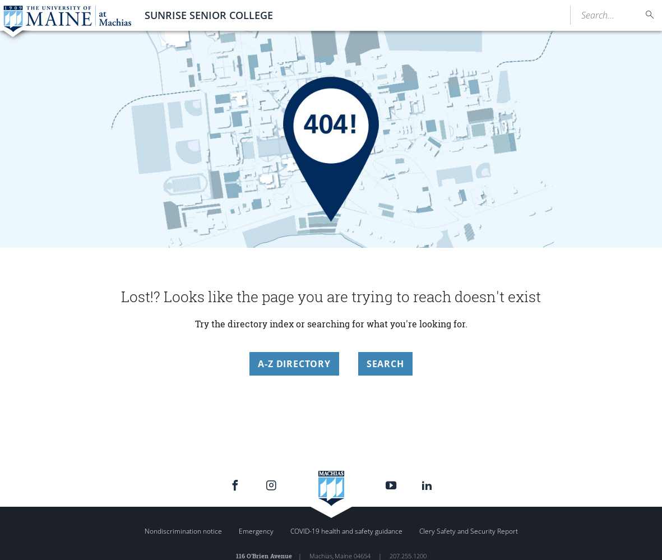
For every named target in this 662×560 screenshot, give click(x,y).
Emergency (256, 531)
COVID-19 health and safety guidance (346, 531)
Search (385, 364)
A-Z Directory (294, 364)
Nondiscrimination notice (183, 531)
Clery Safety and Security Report (468, 531)
